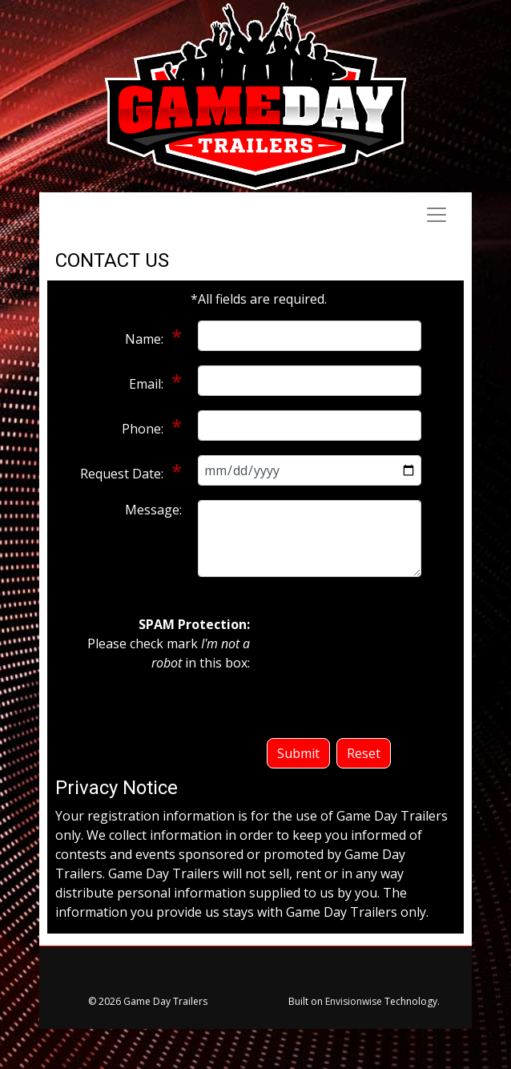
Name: (146, 339)
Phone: (144, 429)
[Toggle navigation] (436, 215)
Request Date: (123, 473)
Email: (148, 384)
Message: (153, 509)
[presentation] (331, 672)
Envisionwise (353, 1001)
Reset (363, 753)
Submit (298, 753)
